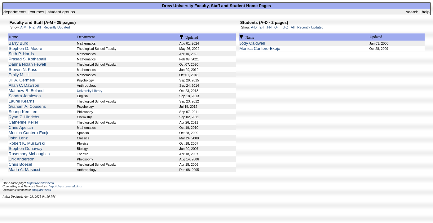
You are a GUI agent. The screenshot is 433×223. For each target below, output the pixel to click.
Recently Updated (57, 27)
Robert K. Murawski (27, 143)
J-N (269, 27)
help (426, 12)
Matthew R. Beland (26, 90)
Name (13, 37)
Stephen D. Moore (25, 48)
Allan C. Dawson (24, 85)
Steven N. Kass (23, 69)
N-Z (32, 27)
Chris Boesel (20, 164)
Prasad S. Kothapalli (27, 59)
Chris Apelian (21, 127)
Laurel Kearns (21, 101)
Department (86, 37)
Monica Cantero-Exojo (29, 132)
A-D (254, 27)
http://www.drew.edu (40, 183)
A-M (23, 27)
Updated (191, 37)
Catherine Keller (23, 122)
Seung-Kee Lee (23, 111)
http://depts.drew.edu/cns (65, 186)
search (412, 12)
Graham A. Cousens (27, 106)
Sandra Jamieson (25, 96)
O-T (277, 27)
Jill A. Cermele (22, 80)
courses (37, 12)
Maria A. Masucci (24, 169)
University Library (89, 91)
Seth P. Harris (21, 53)
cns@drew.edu (41, 189)
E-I (261, 27)
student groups (61, 12)
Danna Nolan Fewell (27, 64)
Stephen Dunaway (25, 148)
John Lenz (18, 138)
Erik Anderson (21, 159)
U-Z (285, 27)
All (39, 27)
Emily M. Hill (20, 74)
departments (14, 12)
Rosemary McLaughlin (29, 153)
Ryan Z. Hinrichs (24, 117)
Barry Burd (19, 43)
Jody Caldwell (252, 43)
